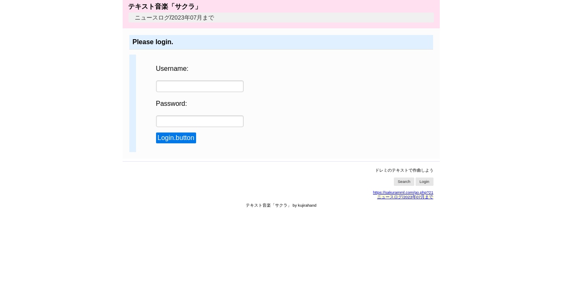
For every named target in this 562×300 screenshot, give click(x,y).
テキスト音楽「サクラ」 (164, 6)
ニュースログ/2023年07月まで (405, 197)
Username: (172, 68)
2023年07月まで (192, 17)
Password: (171, 103)
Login (424, 181)
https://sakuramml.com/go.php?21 (403, 192)
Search (404, 181)
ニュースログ (152, 17)
